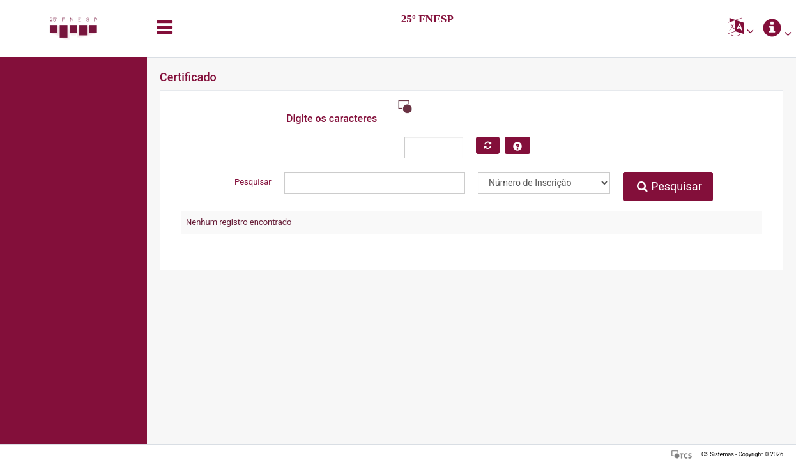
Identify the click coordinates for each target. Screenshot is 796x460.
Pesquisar (669, 186)
